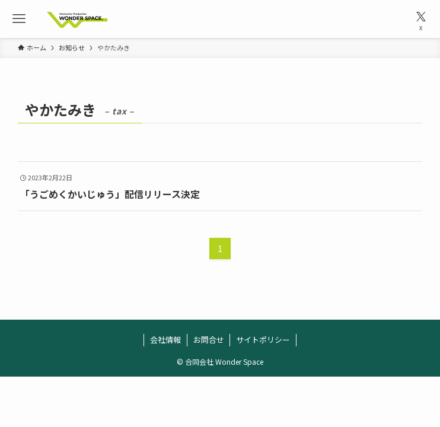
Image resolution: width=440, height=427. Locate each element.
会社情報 (165, 339)
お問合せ (208, 339)
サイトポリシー (263, 339)
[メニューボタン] (19, 19)
